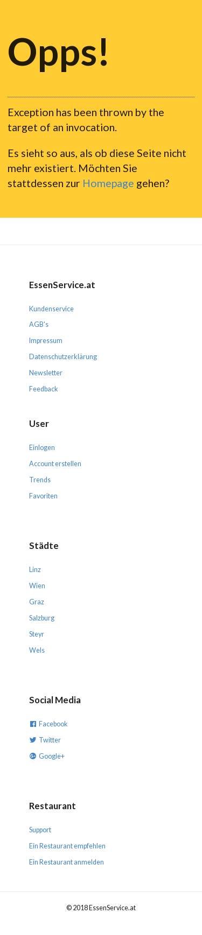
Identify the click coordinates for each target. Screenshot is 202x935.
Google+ (47, 755)
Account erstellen (55, 464)
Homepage (108, 183)
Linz (35, 570)
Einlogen (42, 448)
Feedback (43, 389)
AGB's (38, 324)
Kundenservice (51, 309)
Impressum (45, 341)
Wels (37, 650)
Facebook (48, 723)
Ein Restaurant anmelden (66, 862)
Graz (36, 602)
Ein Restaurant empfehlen (67, 846)
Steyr (36, 634)
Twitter (45, 739)
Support (40, 830)
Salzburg (41, 618)
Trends (40, 480)
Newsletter (45, 373)
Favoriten (43, 496)
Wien (37, 586)
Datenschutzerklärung (63, 357)
